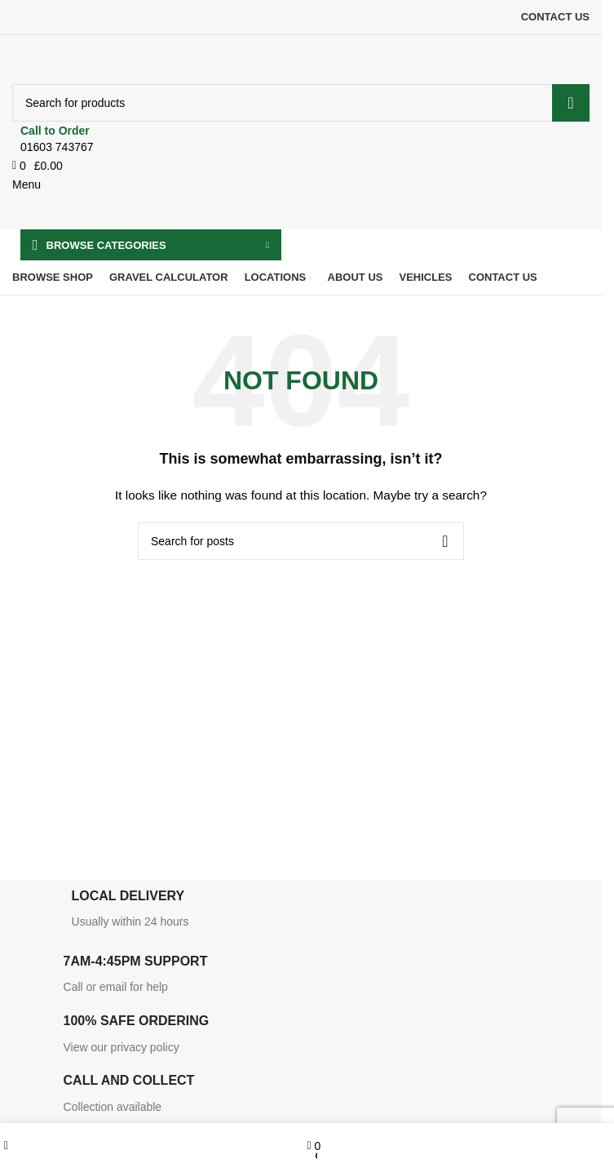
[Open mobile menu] (26, 184)
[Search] (301, 103)
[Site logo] (112, 58)
